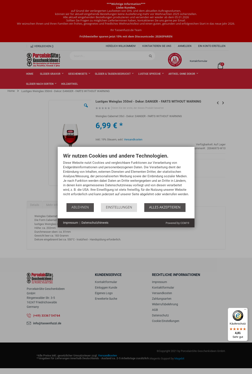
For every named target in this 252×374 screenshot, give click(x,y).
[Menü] (245, 310)
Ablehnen (80, 207)
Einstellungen (119, 207)
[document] (126, 178)
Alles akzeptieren (165, 207)
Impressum (70, 222)
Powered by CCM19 (177, 223)
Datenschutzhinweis (94, 222)
